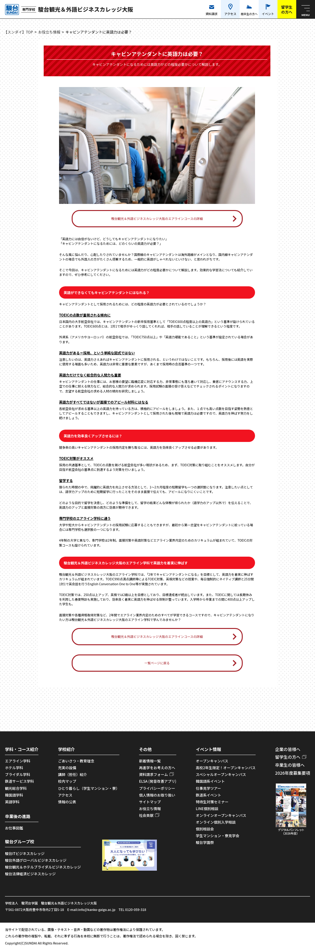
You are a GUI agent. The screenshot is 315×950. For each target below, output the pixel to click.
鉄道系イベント (208, 794)
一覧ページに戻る (156, 663)
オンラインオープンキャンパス (221, 815)
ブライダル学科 (17, 774)
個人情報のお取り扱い (157, 794)
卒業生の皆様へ (290, 765)
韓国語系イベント (210, 781)
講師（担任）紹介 (72, 774)
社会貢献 (146, 815)
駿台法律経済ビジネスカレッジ (30, 873)
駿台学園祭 (205, 842)
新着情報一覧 (150, 760)
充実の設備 (67, 767)
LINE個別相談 (207, 808)
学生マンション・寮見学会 (217, 835)
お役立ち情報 (49, 31)
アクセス (65, 794)
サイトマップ (150, 801)
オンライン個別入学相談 (216, 822)
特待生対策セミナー (212, 801)
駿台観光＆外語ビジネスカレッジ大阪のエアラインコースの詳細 (157, 218)
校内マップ (67, 781)
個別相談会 (205, 828)
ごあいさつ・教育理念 (76, 760)
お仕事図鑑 (14, 827)
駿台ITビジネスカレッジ (24, 853)
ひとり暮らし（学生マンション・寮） (89, 788)
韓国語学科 (14, 794)
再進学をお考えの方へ (157, 767)
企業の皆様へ (287, 749)
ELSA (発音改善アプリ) (157, 781)
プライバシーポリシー (157, 788)
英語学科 (12, 801)
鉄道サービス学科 (19, 781)
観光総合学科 (16, 788)
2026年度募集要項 (292, 773)
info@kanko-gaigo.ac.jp (96, 909)
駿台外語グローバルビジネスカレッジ (35, 860)
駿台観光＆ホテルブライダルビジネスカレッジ (43, 866)
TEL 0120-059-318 (132, 909)
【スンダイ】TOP (18, 31)
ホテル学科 (14, 767)
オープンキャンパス (212, 760)
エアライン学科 (17, 760)
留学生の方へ (287, 757)
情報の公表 (67, 801)
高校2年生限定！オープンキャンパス (226, 767)
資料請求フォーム (153, 774)
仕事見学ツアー (208, 788)
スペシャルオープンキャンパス (221, 774)
